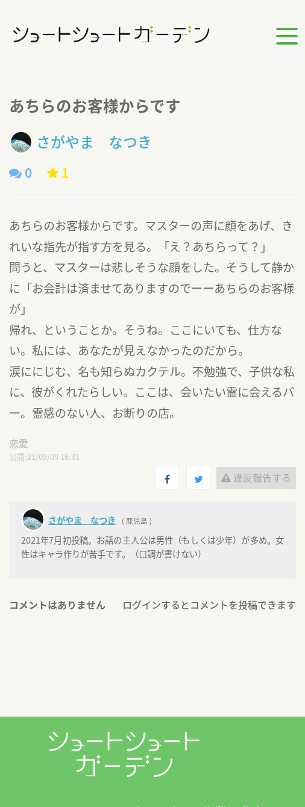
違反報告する (256, 477)
